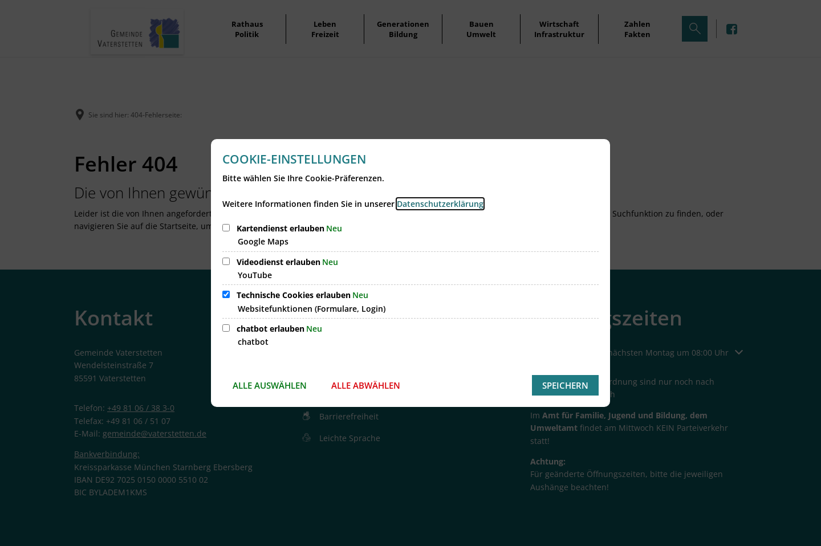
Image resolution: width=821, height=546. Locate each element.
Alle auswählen (270, 385)
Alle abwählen (365, 385)
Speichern (565, 385)
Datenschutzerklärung (440, 203)
